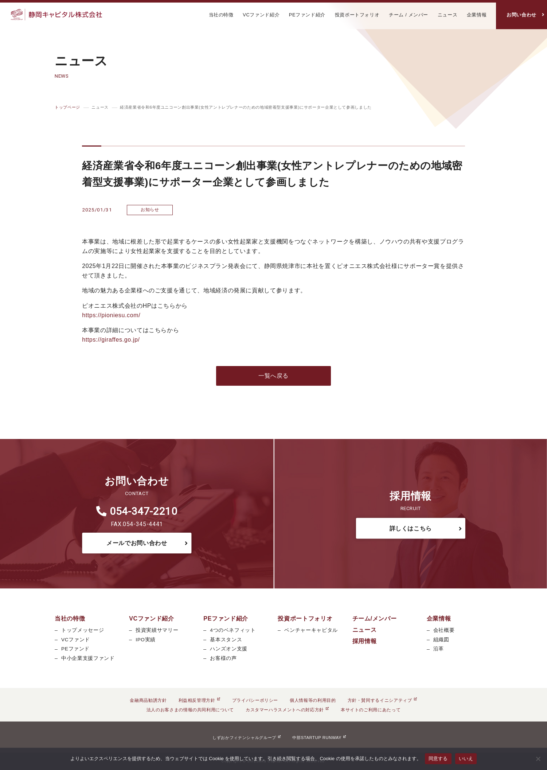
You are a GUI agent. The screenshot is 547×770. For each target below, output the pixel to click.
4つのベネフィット (232, 630)
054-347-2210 (136, 511)
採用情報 (364, 641)
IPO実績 (146, 639)
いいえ (466, 758)
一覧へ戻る (273, 376)
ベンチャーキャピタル (310, 630)
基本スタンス (226, 639)
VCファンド (75, 639)
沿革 (438, 649)
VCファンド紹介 (261, 15)
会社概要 (444, 630)
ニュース (448, 15)
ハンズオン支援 (228, 649)
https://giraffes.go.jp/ (111, 340)
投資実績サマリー (157, 630)
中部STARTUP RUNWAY (319, 737)
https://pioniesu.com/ (111, 315)
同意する (438, 758)
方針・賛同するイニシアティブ (382, 700)
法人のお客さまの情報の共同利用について (190, 709)
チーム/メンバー (374, 618)
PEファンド (75, 649)
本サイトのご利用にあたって (371, 709)
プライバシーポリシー (255, 700)
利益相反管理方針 (199, 700)
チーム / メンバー (408, 15)
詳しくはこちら (411, 528)
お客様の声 (223, 658)
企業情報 (477, 15)
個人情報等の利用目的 (313, 700)
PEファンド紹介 (307, 15)
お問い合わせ (521, 15)
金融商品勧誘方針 (148, 700)
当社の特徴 (221, 15)
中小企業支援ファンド (87, 658)
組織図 (441, 639)
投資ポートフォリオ (357, 15)
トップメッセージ (82, 630)
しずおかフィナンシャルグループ (246, 737)
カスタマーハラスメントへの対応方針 (287, 709)
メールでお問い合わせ (136, 543)
